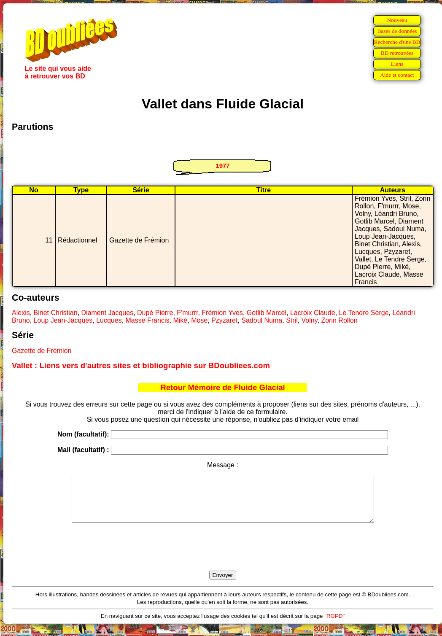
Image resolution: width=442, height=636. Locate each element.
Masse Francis (148, 320)
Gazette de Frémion (41, 350)
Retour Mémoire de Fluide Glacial (222, 387)
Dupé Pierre (155, 312)
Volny (310, 320)
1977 (222, 165)
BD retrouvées (397, 53)
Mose (199, 320)
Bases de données (397, 31)
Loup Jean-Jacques (63, 320)
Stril (292, 320)
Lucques (109, 320)
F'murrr (187, 312)
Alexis (21, 312)
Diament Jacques (107, 312)
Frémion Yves (222, 312)
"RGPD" (334, 625)
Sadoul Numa (261, 320)
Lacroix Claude (312, 312)
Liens (397, 64)
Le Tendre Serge (364, 312)
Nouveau (397, 20)
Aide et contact (397, 75)
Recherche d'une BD (397, 42)
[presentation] (223, 556)
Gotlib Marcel (266, 312)
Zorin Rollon (339, 320)
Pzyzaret (224, 320)
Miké (180, 320)
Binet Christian (56, 312)
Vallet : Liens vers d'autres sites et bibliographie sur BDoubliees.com (141, 365)
